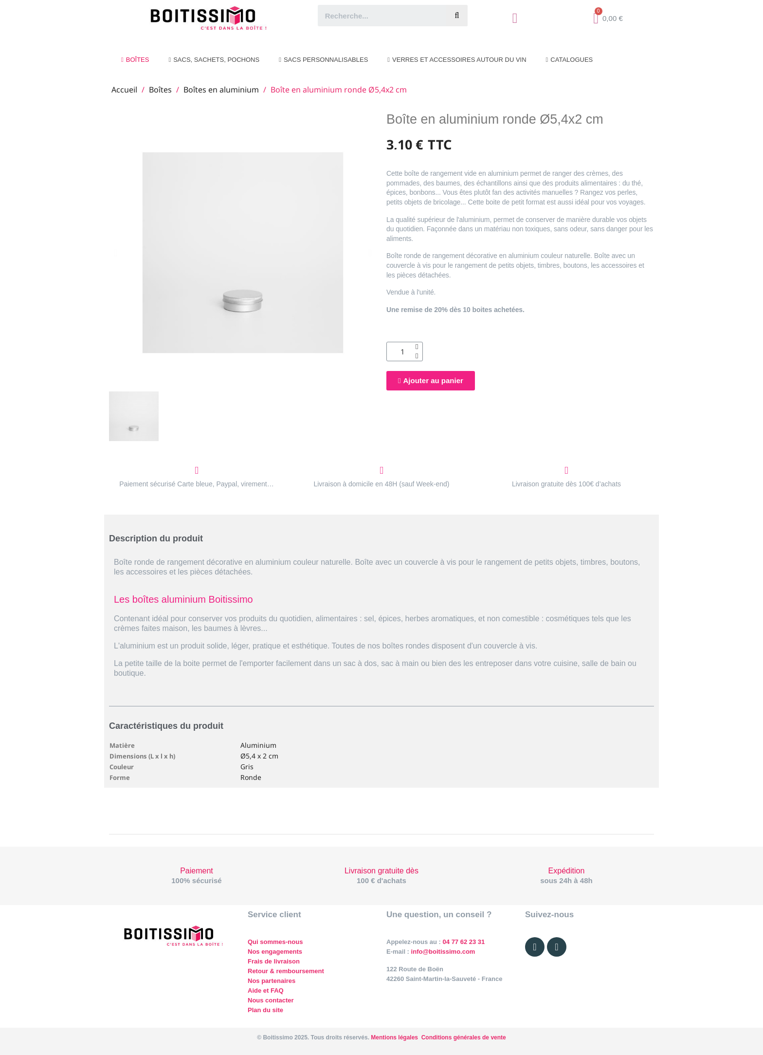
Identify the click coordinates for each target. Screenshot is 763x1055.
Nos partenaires (271, 980)
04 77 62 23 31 (464, 941)
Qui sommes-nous (275, 941)
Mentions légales (394, 1037)
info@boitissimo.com (442, 951)
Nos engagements (275, 951)
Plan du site (265, 1010)
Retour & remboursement (286, 971)
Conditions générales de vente (463, 1037)
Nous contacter (271, 1000)
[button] (115, 253)
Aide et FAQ (266, 990)
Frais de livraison (274, 961)
